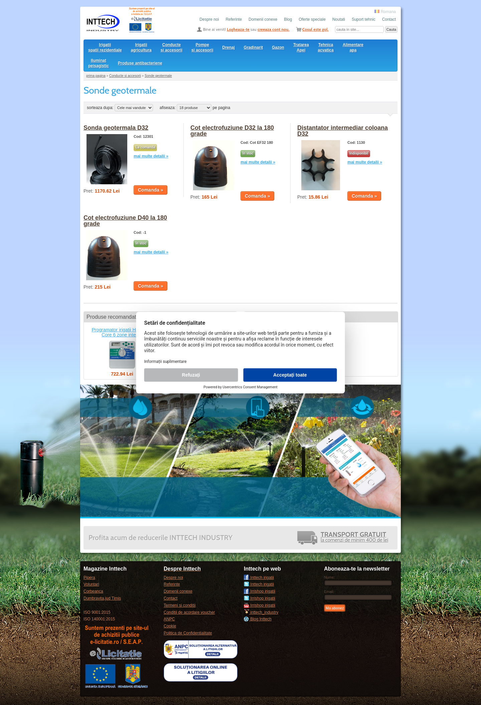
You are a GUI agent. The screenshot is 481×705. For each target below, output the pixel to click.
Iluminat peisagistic (98, 63)
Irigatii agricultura (141, 47)
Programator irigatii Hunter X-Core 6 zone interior (122, 332)
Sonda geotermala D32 (116, 127)
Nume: (329, 577)
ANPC (169, 619)
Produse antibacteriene (140, 63)
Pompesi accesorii (202, 47)
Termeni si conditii (179, 605)
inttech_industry (261, 612)
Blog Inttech (258, 619)
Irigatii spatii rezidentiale (105, 47)
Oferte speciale (312, 19)
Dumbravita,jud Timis (102, 598)
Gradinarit (253, 47)
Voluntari (91, 584)
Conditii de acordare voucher (189, 612)
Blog (288, 19)
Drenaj (228, 47)
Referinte (233, 19)
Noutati (338, 19)
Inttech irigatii (259, 577)
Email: (329, 592)
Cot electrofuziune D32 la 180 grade (232, 130)
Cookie (170, 626)
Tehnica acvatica (326, 47)
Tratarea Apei (301, 47)
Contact (389, 19)
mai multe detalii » (151, 156)
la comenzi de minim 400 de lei (354, 537)
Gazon (278, 47)
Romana (385, 11)
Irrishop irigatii (259, 591)
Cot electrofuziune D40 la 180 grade (125, 220)
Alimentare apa (353, 47)
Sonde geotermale (158, 76)
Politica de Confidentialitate (188, 633)
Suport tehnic (363, 19)
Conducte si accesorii (171, 47)
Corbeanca (93, 591)
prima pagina (96, 76)
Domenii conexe (263, 19)
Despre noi (209, 19)
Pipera (89, 577)
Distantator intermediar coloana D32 (342, 130)
